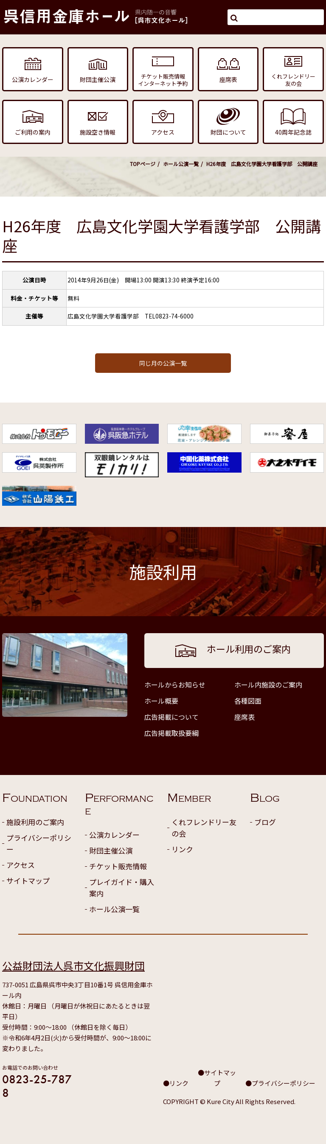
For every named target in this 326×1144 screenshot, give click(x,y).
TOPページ (142, 163)
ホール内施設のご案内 (268, 684)
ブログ (265, 822)
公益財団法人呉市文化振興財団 (73, 965)
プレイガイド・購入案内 (121, 887)
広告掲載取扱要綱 (171, 733)
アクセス (20, 864)
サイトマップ (28, 880)
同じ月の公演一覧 (163, 363)
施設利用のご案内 (35, 822)
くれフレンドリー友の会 (203, 828)
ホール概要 (161, 701)
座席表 (244, 717)
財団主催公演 (110, 850)
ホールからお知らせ (174, 684)
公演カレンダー (114, 834)
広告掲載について (171, 717)
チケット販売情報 (118, 866)
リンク (182, 849)
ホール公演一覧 (181, 163)
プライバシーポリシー (38, 843)
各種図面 (247, 701)
